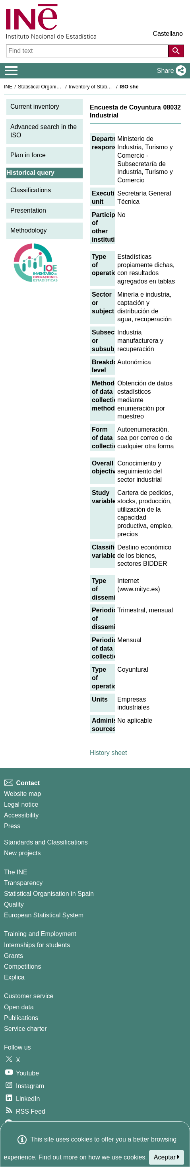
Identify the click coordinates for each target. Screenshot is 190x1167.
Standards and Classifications (46, 842)
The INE (15, 872)
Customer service (28, 996)
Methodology (28, 230)
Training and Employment (40, 933)
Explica (14, 977)
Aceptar (167, 1157)
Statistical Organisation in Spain (54, 87)
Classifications (30, 190)
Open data (19, 1007)
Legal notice (21, 804)
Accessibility (21, 815)
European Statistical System (43, 915)
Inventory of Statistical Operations (107, 87)
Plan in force (28, 155)
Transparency (23, 883)
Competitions (22, 966)
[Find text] (88, 51)
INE (8, 87)
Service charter (25, 1028)
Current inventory (34, 106)
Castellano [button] (168, 33)
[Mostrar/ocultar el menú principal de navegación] (11, 71)
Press (12, 826)
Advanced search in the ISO (43, 131)
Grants (13, 955)
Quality (14, 904)
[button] (170, 71)
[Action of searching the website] (176, 51)
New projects (22, 853)
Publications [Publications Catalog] (21, 1018)
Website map (22, 793)
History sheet (108, 752)
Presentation (28, 210)
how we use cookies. (117, 1157)
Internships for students (37, 945)
